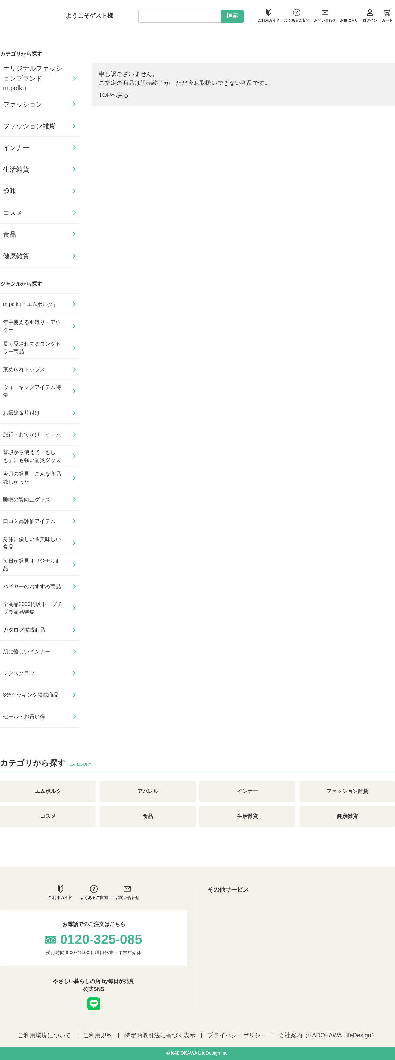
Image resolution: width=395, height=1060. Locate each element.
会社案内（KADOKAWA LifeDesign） (327, 1035)
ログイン (370, 15)
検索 (232, 15)
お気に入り (349, 15)
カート (387, 15)
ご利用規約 (98, 1035)
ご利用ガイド (268, 15)
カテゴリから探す (21, 54)
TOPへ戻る (114, 95)
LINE (93, 1003)
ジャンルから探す (21, 284)
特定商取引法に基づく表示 (160, 1035)
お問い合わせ (325, 15)
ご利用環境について (44, 1035)
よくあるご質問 (296, 15)
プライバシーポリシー (237, 1035)
